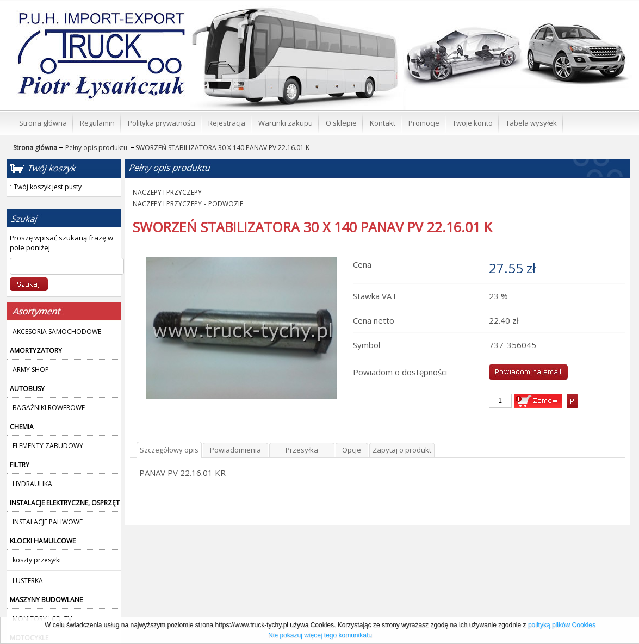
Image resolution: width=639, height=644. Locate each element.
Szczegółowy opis (169, 450)
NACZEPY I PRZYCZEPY (167, 192)
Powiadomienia (235, 450)
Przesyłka (302, 450)
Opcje (351, 450)
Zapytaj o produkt (402, 450)
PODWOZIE (225, 203)
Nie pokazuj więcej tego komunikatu (320, 635)
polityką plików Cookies (561, 625)
